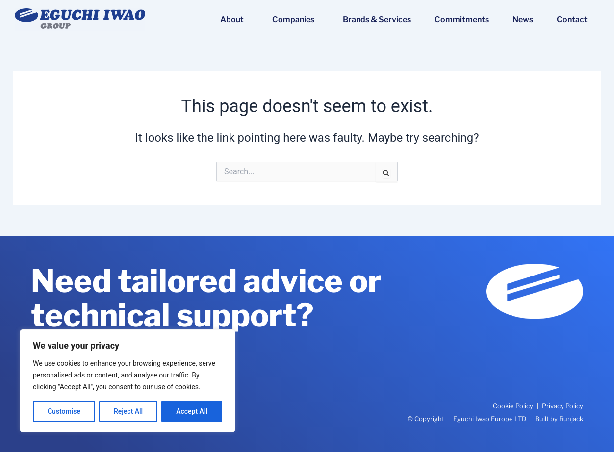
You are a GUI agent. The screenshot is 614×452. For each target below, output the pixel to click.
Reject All (128, 411)
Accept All (191, 411)
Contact (572, 19)
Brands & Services (377, 19)
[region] (127, 380)
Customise (64, 411)
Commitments (462, 19)
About (234, 20)
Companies (295, 20)
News (522, 19)
